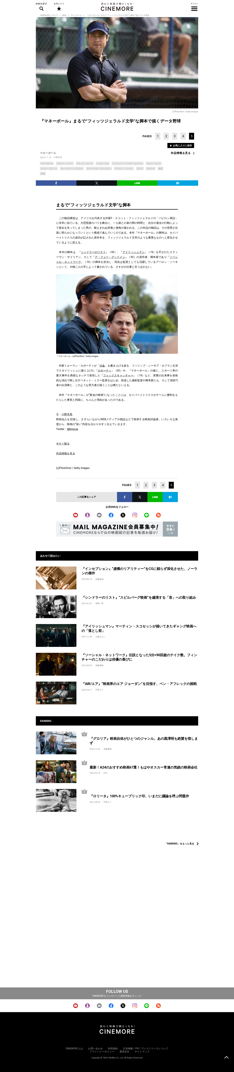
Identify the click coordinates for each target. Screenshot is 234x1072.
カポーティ (104, 370)
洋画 (43, 174)
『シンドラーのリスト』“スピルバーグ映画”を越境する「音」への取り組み (138, 597)
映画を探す (41, 7)
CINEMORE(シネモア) (49, 15)
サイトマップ (142, 1051)
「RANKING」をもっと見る (179, 843)
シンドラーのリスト (93, 252)
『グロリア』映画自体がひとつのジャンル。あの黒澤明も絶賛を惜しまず (144, 741)
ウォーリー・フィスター (72, 168)
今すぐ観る (63, 443)
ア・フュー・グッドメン (110, 257)
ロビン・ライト (154, 163)
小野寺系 (57, 157)
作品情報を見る (181, 153)
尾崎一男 (99, 603)
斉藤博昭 (99, 665)
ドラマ (140, 168)
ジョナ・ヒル (103, 163)
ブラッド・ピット (85, 163)
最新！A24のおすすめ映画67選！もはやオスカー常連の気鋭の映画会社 (143, 767)
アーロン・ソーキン (124, 168)
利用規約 (113, 1048)
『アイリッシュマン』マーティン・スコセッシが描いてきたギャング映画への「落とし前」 (138, 628)
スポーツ (151, 168)
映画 (64, 15)
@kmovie (72, 429)
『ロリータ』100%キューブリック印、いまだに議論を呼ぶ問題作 (139, 796)
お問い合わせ (95, 1048)
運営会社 (125, 1051)
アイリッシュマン (134, 252)
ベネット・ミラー (65, 163)
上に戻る (226, 1058)
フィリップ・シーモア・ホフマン (127, 163)
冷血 (102, 365)
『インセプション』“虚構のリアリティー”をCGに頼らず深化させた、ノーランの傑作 (139, 571)
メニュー (194, 7)
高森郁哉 (99, 579)
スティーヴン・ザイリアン (99, 168)
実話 (160, 168)
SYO (105, 773)
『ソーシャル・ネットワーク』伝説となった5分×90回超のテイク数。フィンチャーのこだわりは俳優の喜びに (139, 657)
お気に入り (59, 7)
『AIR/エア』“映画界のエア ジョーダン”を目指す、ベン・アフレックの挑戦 (139, 684)
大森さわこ (100, 637)
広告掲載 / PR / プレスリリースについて (145, 1048)
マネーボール (76, 15)
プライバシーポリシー (102, 1051)
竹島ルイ (99, 690)
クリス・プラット (49, 168)
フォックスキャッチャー (118, 375)
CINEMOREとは (74, 1048)
